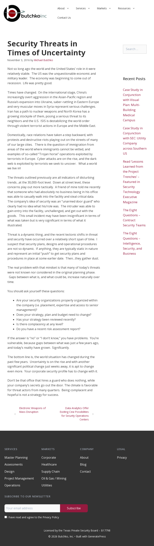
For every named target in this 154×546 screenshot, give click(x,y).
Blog (83, 464)
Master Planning (16, 457)
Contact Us (64, 17)
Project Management (19, 478)
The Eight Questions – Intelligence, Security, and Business (132, 243)
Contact (85, 471)
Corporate (48, 457)
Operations (12, 485)
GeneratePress (97, 536)
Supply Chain (50, 471)
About (65, 8)
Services (85, 8)
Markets (106, 8)
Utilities (46, 485)
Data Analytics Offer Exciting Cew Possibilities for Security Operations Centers (74, 413)
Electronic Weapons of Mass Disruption (32, 410)
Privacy (122, 457)
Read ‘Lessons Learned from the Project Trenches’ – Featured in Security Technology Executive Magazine (133, 181)
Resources (128, 8)
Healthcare (49, 464)
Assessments (13, 464)
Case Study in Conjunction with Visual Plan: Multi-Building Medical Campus (133, 105)
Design (9, 471)
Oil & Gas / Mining (53, 478)
